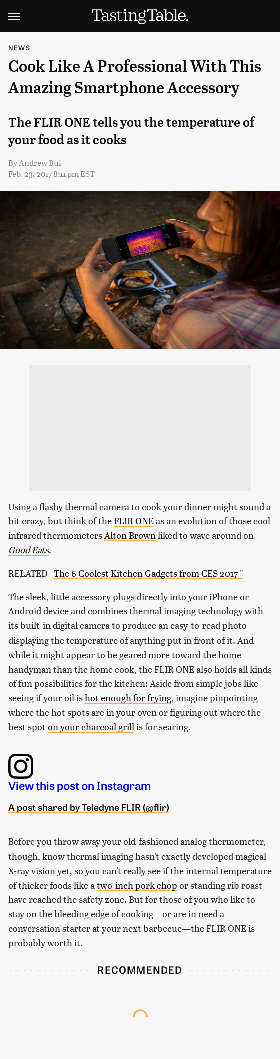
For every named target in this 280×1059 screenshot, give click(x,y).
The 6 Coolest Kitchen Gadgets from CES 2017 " (148, 573)
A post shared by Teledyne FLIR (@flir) (88, 806)
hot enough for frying (128, 697)
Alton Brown (130, 535)
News (19, 47)
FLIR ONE (134, 520)
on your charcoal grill (91, 726)
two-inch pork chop (137, 885)
